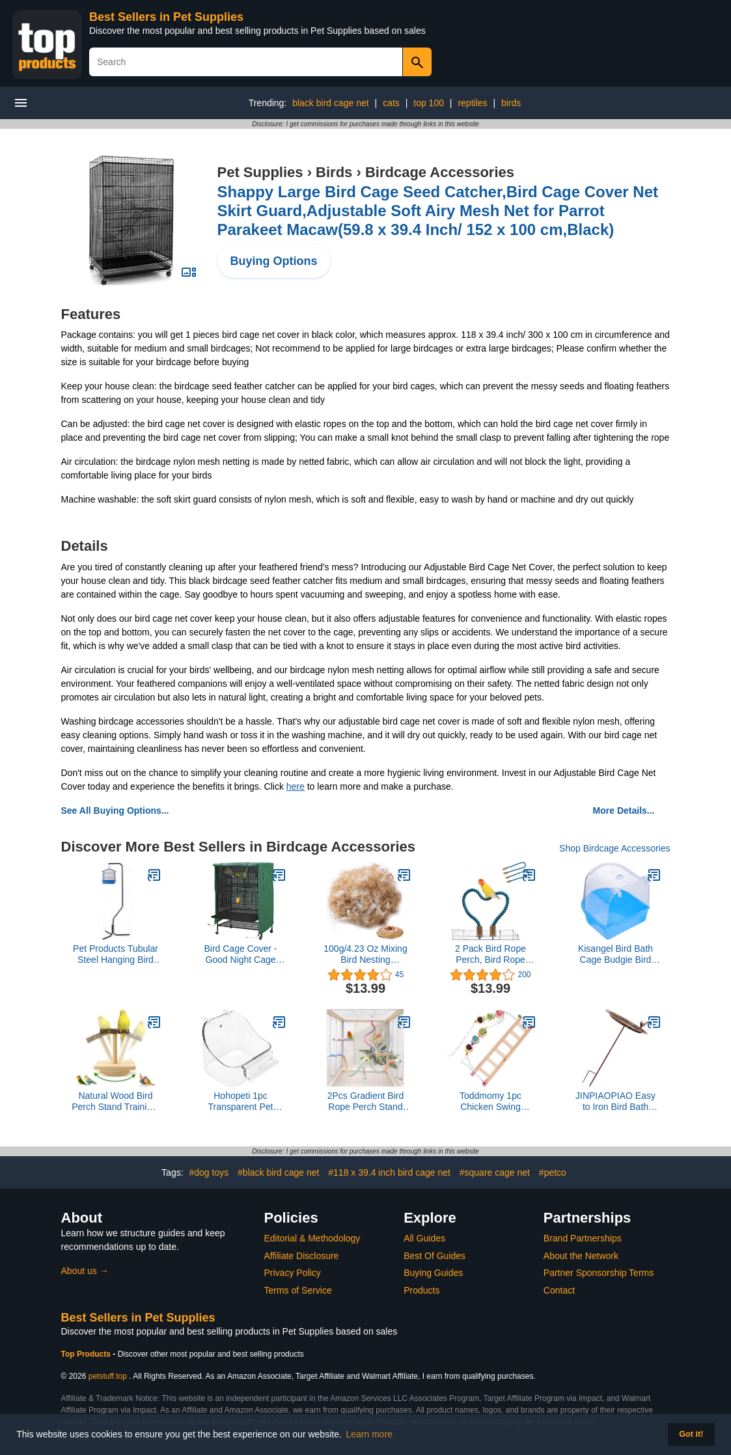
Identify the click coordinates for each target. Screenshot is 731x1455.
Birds (334, 172)
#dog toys (208, 1172)
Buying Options (274, 261)
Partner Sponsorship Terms (599, 1273)
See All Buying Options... (115, 810)
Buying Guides (433, 1273)
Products (421, 1290)
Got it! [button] (691, 1434)
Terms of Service (298, 1290)
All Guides (424, 1238)
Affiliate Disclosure (301, 1256)
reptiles (472, 103)
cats (391, 103)
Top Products (87, 1354)
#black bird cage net (278, 1172)
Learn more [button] (369, 1434)
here (295, 786)
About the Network (581, 1256)
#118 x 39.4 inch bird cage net (389, 1172)
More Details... (624, 810)
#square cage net (495, 1172)
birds (511, 103)
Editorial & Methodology (312, 1238)
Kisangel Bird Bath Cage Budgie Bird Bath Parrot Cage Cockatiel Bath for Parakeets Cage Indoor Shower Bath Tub (615, 954)
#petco (552, 1172)
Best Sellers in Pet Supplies (166, 16)
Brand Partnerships (583, 1238)
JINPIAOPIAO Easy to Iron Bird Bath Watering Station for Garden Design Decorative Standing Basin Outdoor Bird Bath (615, 1101)
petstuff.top (108, 1376)
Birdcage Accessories (439, 172)
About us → (85, 1271)
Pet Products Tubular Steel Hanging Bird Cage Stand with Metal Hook (115, 954)
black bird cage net (330, 103)
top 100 (428, 103)
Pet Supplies (260, 172)
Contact (559, 1290)
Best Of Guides (434, 1256)
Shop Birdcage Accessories (614, 848)
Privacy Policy (292, 1273)
